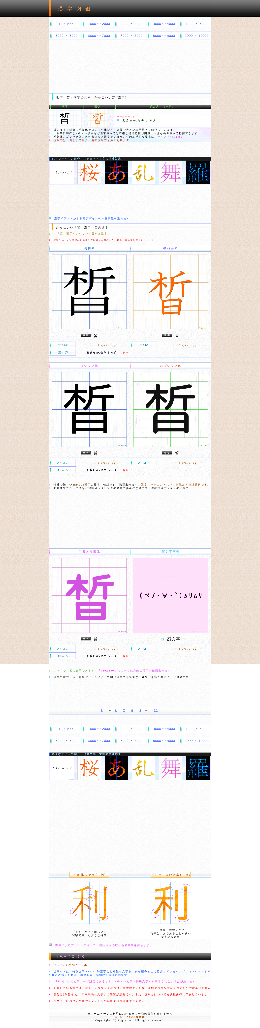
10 (156, 710)
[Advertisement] (130, 68)
